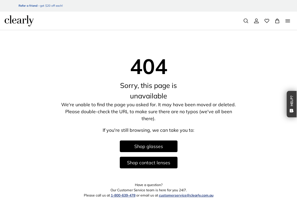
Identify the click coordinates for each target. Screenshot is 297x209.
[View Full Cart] (277, 21)
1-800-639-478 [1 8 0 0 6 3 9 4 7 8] (123, 195)
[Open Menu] (287, 21)
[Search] (246, 21)
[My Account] (256, 21)
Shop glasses (148, 146)
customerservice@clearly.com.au (186, 195)
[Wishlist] (266, 21)
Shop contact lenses (148, 162)
